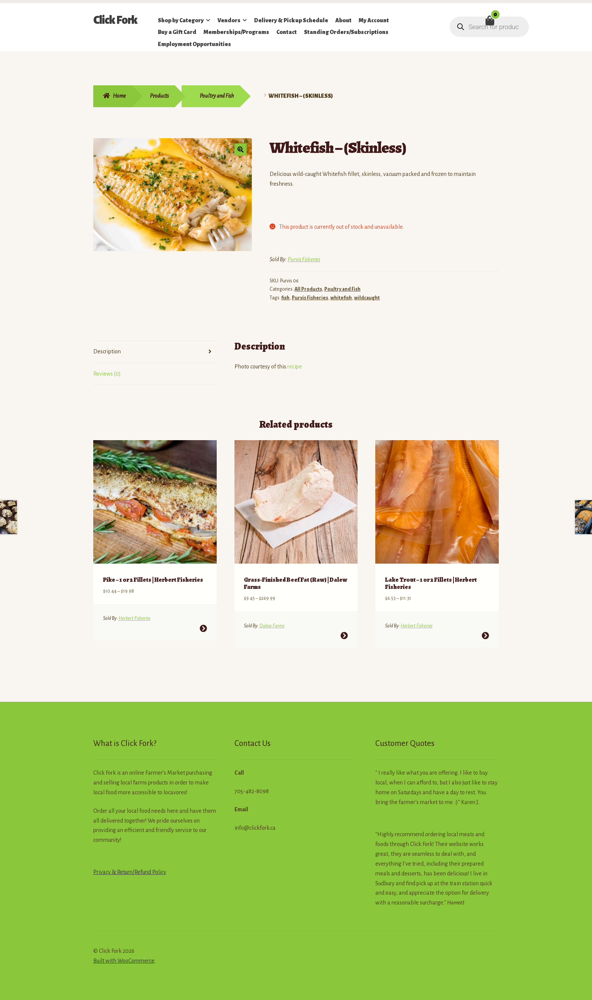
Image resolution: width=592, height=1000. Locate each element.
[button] (240, 149)
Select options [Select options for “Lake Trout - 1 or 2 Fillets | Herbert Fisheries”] (485, 631)
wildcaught (367, 297)
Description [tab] (107, 351)
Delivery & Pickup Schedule (291, 20)
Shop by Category (181, 20)
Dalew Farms (271, 621)
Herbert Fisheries (134, 614)
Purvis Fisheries (304, 259)
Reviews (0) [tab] (107, 374)
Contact (286, 32)
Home (119, 96)
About (343, 20)
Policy (158, 868)
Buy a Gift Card (177, 32)
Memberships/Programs (236, 32)
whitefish (341, 297)
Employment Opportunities (194, 44)
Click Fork (115, 20)
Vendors (228, 20)
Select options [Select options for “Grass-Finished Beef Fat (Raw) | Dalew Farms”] (344, 631)
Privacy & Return (113, 868)
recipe (294, 367)
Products (159, 96)
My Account (374, 20)
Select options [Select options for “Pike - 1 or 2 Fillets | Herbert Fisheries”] (203, 624)
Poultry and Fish (217, 96)
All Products (308, 289)
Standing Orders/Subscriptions (346, 32)
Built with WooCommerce (123, 957)
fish (285, 297)
